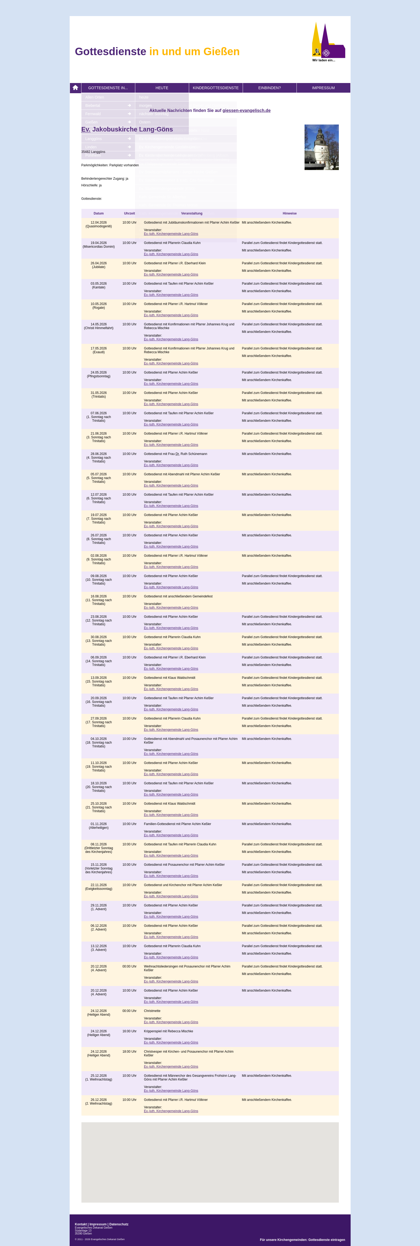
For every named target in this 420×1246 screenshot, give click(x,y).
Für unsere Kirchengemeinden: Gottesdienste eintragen (302, 1240)
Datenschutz (118, 1224)
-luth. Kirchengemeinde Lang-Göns (171, 234)
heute (162, 88)
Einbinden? (269, 88)
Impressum (323, 88)
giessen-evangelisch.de (247, 110)
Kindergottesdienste (216, 88)
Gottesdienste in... (108, 88)
